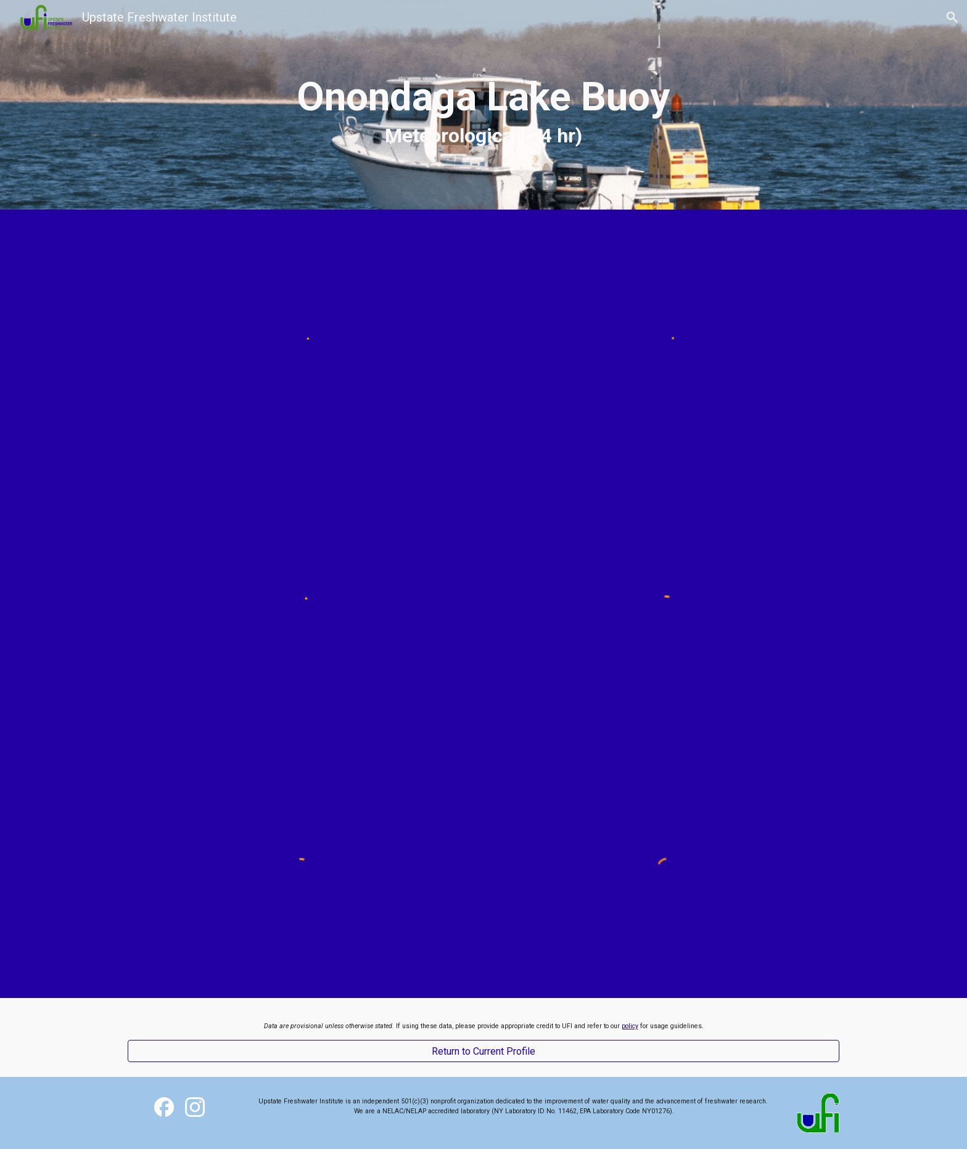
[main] (483, 104)
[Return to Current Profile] (483, 1051)
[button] (952, 17)
